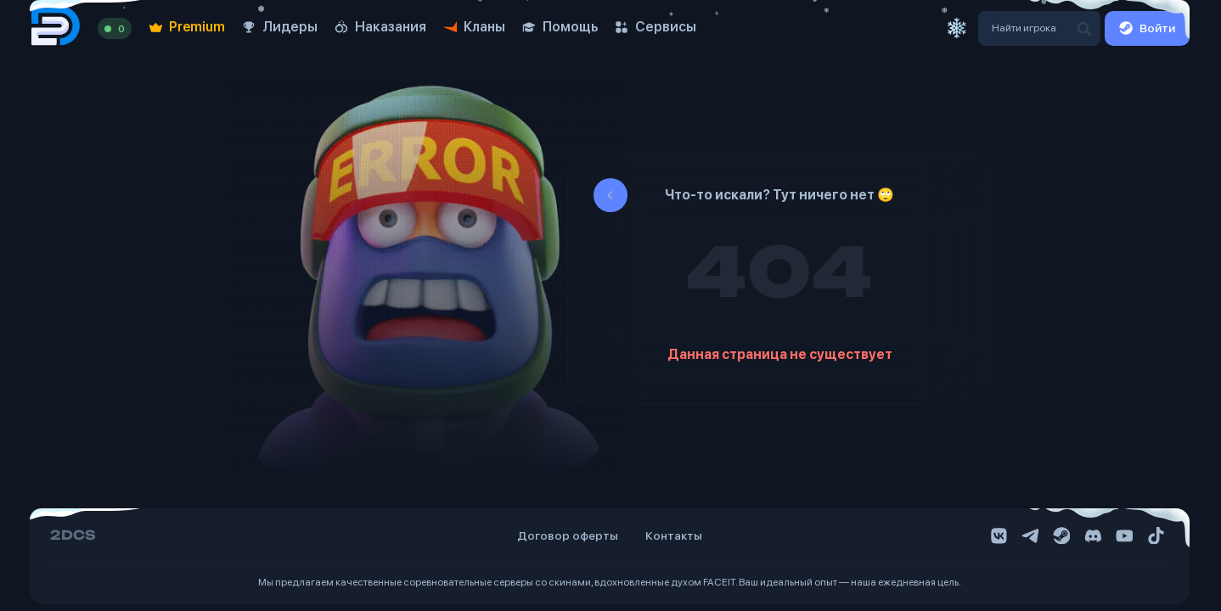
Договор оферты (567, 535)
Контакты (673, 535)
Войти (1147, 28)
